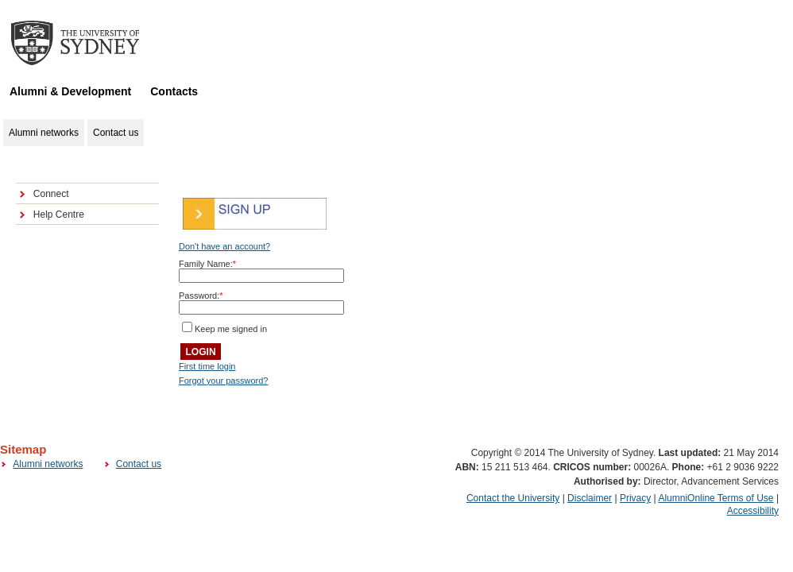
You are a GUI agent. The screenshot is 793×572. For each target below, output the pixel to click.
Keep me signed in (231, 329)
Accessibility (753, 510)
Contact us (138, 464)
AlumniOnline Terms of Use (715, 498)
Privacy (635, 498)
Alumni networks (48, 464)
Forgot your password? (224, 380)
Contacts (174, 91)
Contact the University (512, 498)
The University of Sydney (90, 43)
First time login (207, 366)
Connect (51, 193)
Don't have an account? (224, 246)
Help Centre (58, 214)
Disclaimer (589, 498)
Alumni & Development (70, 91)
